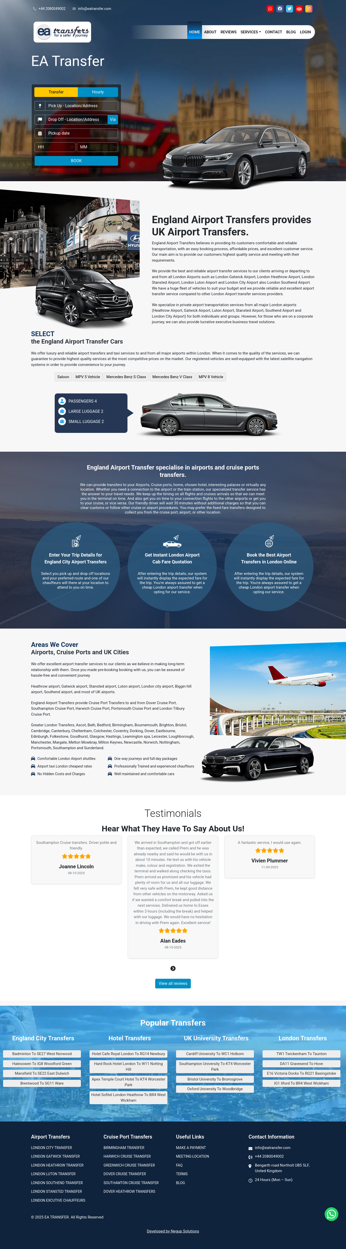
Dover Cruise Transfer (125, 1174)
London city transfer (51, 1148)
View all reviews (172, 983)
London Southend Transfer (57, 1183)
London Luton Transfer (53, 1174)
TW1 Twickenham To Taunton (302, 1054)
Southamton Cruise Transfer (131, 1183)
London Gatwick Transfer (55, 1156)
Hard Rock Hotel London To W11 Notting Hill (128, 1066)
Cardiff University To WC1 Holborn (215, 1054)
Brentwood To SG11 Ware (42, 1083)
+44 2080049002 (49, 8)
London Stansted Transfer (56, 1191)
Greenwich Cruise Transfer (129, 1165)
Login (305, 32)
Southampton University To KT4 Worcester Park (215, 1066)
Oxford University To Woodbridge (215, 1089)
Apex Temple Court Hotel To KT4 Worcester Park (128, 1082)
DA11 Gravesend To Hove (301, 1063)
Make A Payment (191, 1148)
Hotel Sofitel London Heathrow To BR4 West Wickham (128, 1097)
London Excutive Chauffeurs (58, 1200)
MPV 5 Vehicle (88, 377)
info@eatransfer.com (92, 8)
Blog (291, 32)
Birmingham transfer (124, 1148)
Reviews (229, 32)
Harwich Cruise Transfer (127, 1156)
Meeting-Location (192, 1156)
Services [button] (249, 32)
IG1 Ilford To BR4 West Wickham (301, 1083)
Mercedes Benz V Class (172, 377)
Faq (179, 1165)
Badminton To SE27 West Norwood (41, 1054)
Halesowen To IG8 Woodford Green (42, 1063)
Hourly (98, 92)
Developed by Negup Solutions (173, 1231)
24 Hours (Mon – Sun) (274, 1179)
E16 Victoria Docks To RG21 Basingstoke (301, 1073)
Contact (273, 32)
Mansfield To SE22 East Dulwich (42, 1073)
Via (113, 119)
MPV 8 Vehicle (211, 377)
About (210, 32)
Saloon (63, 377)
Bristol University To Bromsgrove (215, 1079)
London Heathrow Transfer (57, 1165)
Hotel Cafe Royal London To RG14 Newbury (128, 1054)
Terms (182, 1174)
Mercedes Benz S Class (126, 377)
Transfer (56, 92)
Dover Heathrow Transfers (129, 1191)
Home (194, 32)
